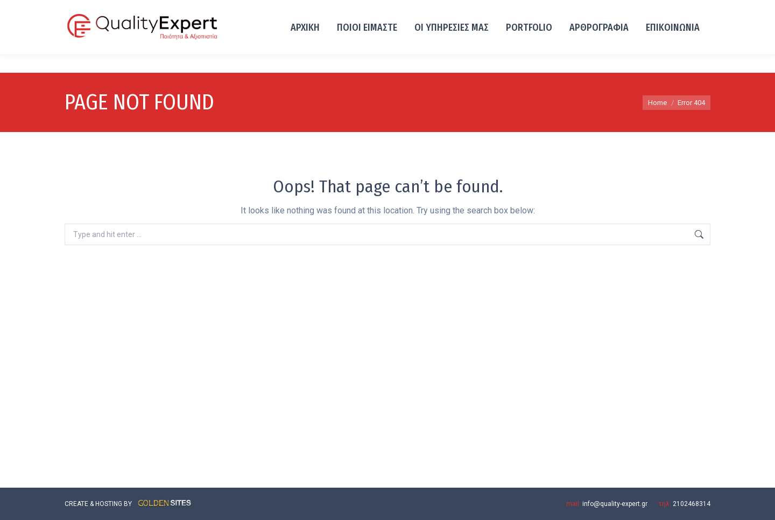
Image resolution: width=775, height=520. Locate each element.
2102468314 (88, 10)
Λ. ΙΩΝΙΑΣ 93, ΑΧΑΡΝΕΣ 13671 (169, 10)
